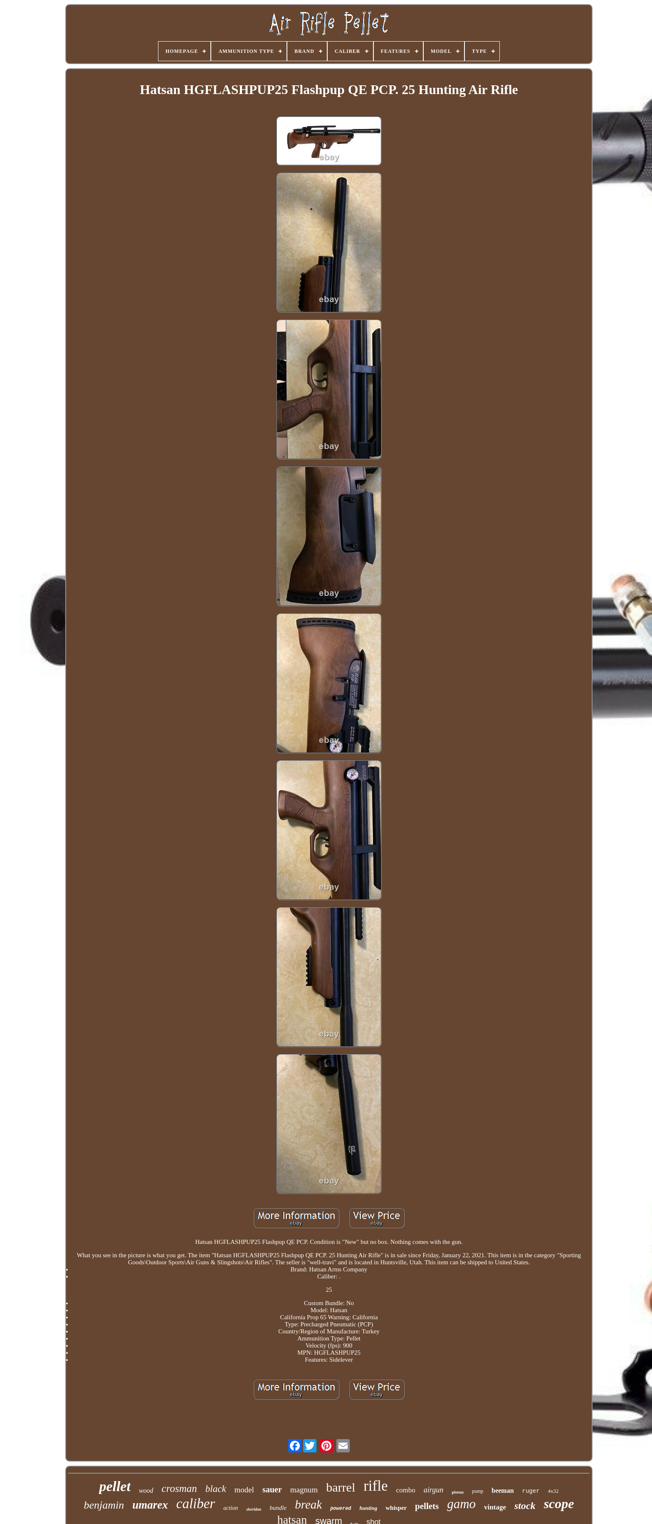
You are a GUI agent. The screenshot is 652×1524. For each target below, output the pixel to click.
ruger (531, 1491)
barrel (340, 1487)
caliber (195, 1503)
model (244, 1489)
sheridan (253, 1509)
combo (405, 1490)
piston (458, 1491)
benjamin (104, 1505)
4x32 (553, 1491)
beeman (502, 1490)
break (308, 1504)
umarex (150, 1505)
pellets (427, 1506)
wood (146, 1490)
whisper (396, 1507)
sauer (272, 1489)
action (230, 1508)
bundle (277, 1507)
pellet (115, 1486)
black (215, 1489)
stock (525, 1505)
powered (340, 1509)
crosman (179, 1488)
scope (559, 1503)
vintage (495, 1507)
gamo (461, 1504)
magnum (304, 1489)
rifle (375, 1486)
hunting (369, 1508)
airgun (433, 1490)
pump (477, 1491)
